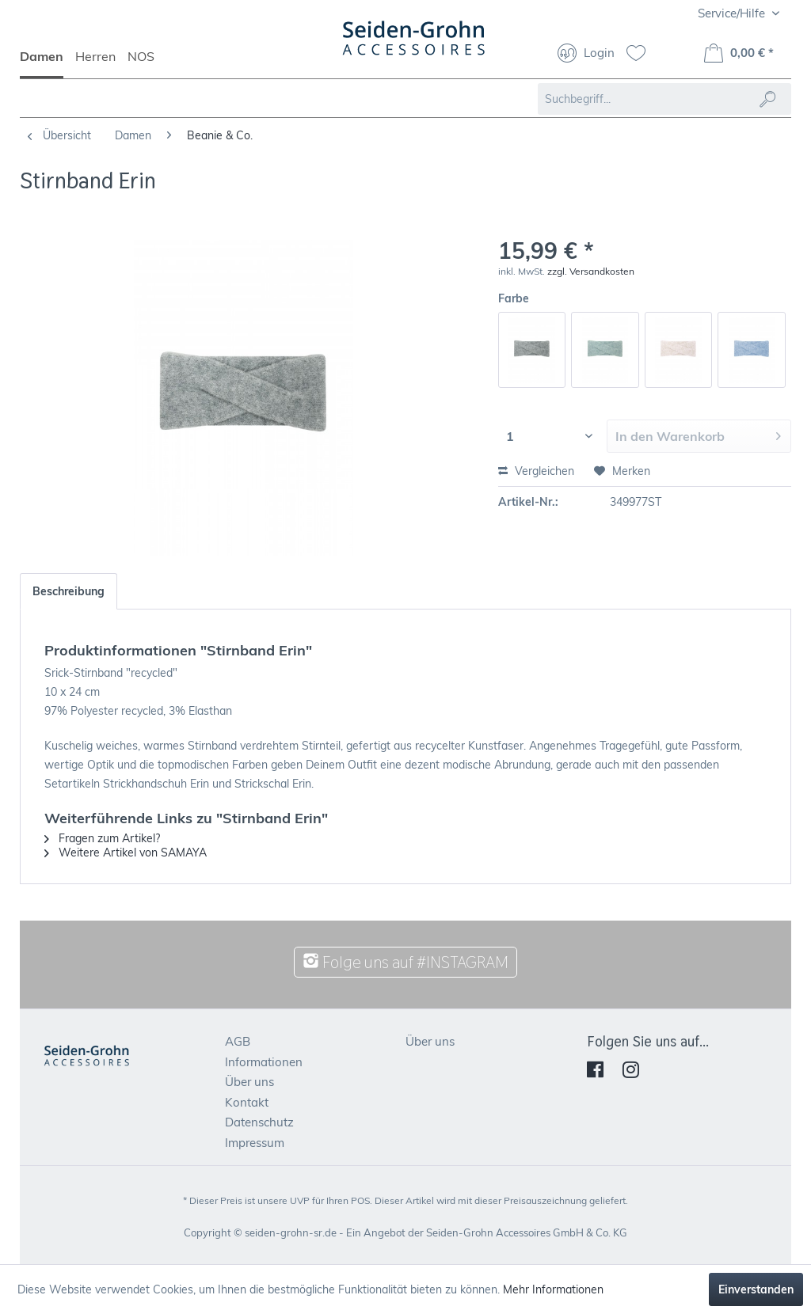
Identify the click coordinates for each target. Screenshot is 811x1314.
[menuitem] (47, 63)
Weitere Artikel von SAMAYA (125, 852)
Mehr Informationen (553, 1289)
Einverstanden (756, 1289)
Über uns (249, 1081)
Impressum (254, 1142)
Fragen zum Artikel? (102, 838)
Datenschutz (259, 1122)
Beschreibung (68, 591)
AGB (237, 1041)
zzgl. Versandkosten (590, 271)
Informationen (264, 1061)
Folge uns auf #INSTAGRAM (405, 962)
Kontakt (246, 1102)
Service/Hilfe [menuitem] (733, 13)
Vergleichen (536, 471)
